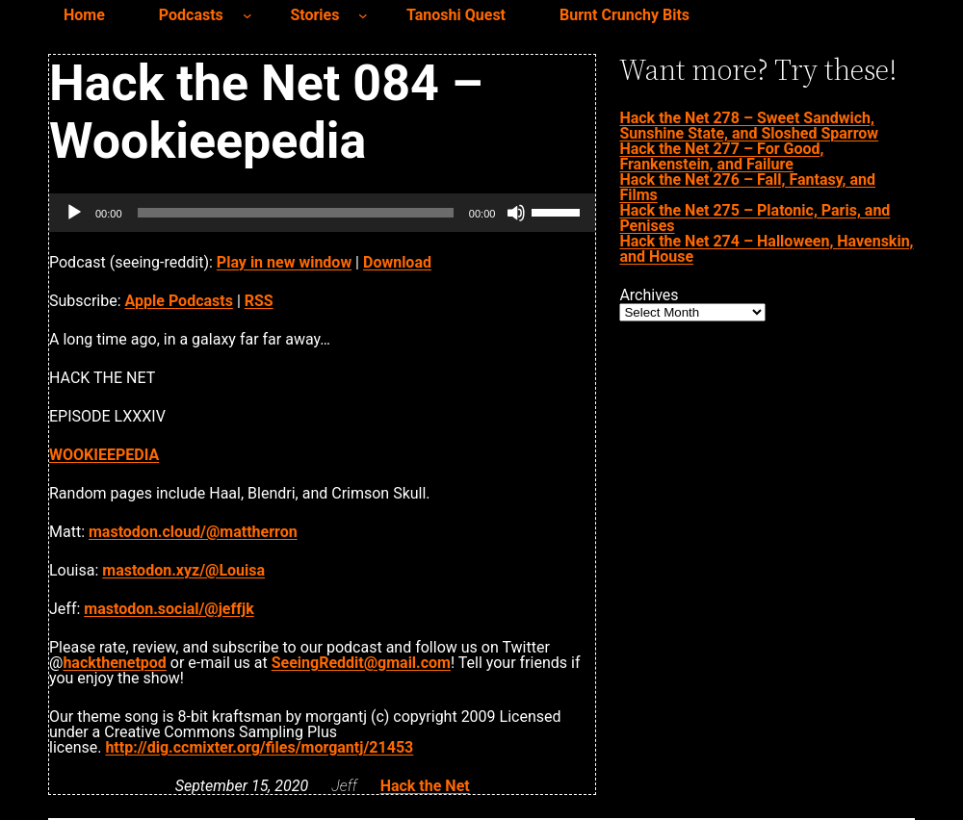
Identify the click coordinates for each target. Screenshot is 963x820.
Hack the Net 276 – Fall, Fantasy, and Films (747, 187)
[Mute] (516, 212)
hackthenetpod (114, 662)
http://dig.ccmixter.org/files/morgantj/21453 (259, 747)
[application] (322, 212)
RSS (259, 301)
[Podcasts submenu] (247, 15)
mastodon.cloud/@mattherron (193, 532)
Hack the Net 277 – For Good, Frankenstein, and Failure (721, 156)
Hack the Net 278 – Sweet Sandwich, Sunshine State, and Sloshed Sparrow (748, 125)
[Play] (74, 212)
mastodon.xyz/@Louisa (183, 570)
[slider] (296, 213)
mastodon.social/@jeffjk (168, 609)
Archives (648, 295)
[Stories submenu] (363, 15)
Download (397, 262)
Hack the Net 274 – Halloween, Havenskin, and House (766, 249)
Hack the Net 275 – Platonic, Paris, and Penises (754, 218)
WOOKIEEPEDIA (104, 455)
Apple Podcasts (179, 301)
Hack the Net (425, 786)
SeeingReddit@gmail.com (361, 662)
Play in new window (284, 262)
